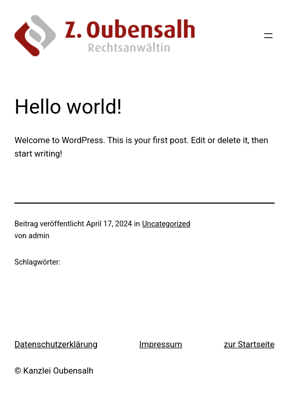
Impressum (160, 344)
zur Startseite (249, 344)
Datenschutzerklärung (56, 344)
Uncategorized (166, 224)
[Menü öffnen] (268, 35)
